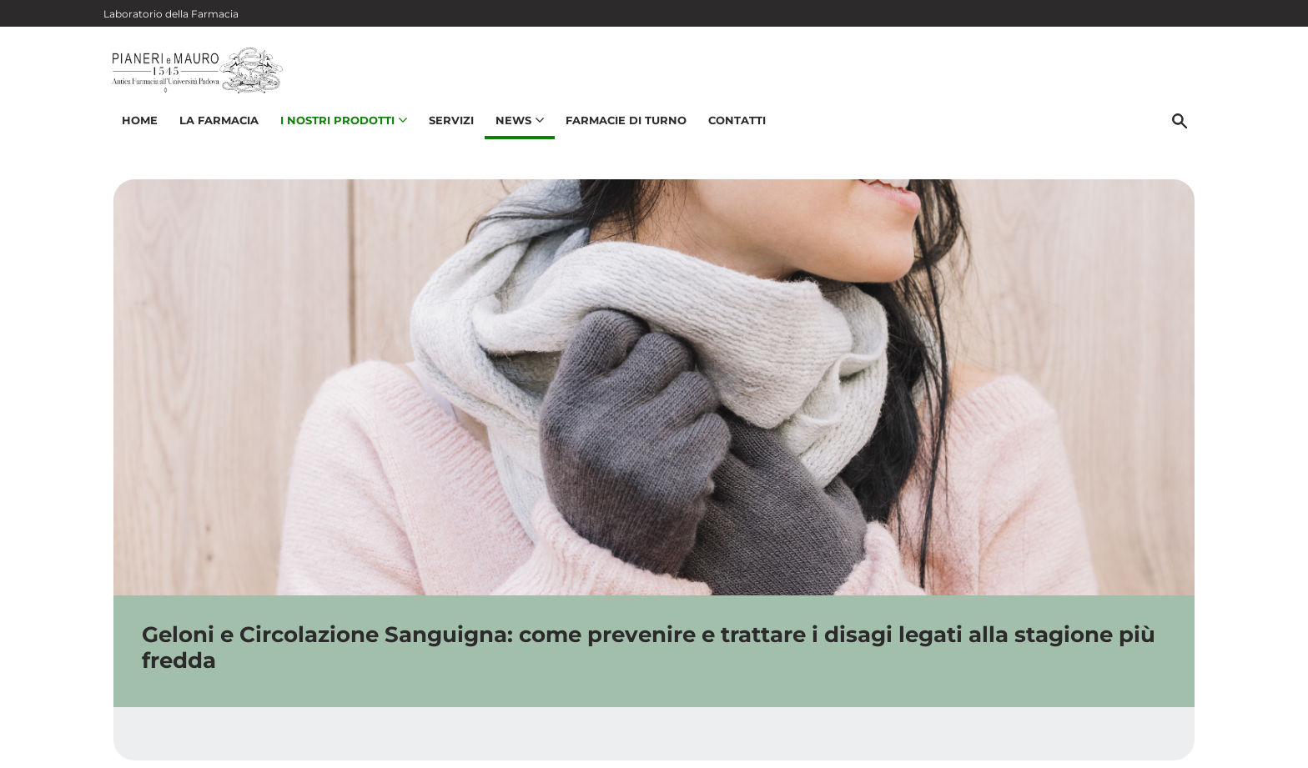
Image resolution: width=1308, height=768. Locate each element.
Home (132, 138)
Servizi (443, 138)
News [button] (512, 138)
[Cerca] (1187, 139)
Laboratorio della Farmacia (171, 14)
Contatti (729, 138)
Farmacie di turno (618, 138)
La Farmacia (211, 138)
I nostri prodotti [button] (336, 138)
